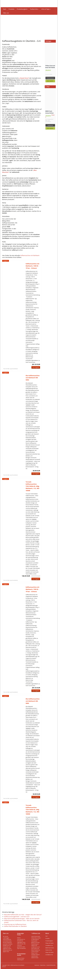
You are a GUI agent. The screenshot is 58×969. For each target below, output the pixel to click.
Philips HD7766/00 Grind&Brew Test (49, 944)
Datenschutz (43, 965)
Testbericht (50, 125)
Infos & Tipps (46, 9)
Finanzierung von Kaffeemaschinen (15, 924)
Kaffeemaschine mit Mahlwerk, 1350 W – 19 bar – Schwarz (32, 266)
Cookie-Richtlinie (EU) (50, 965)
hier (22, 944)
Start (4, 9)
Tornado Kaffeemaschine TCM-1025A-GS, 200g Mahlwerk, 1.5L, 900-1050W (32, 486)
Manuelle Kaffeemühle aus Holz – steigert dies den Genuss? (23, 915)
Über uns (6, 13)
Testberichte (34, 9)
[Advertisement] (29, 26)
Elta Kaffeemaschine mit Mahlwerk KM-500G (33, 378)
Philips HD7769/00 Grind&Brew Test (49, 953)
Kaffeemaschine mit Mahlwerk (29, 255)
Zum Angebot (35, 367)
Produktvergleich (22, 9)
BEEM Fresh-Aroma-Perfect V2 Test (50, 949)
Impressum (37, 965)
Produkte (11, 9)
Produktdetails (50, 78)
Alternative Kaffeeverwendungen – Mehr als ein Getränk (21, 918)
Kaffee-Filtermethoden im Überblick (15, 926)
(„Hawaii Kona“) (24, 78)
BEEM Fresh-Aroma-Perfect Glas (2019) (49, 112)
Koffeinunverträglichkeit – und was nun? (16, 916)
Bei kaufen (50, 81)
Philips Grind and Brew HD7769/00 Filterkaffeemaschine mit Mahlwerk (50, 66)
